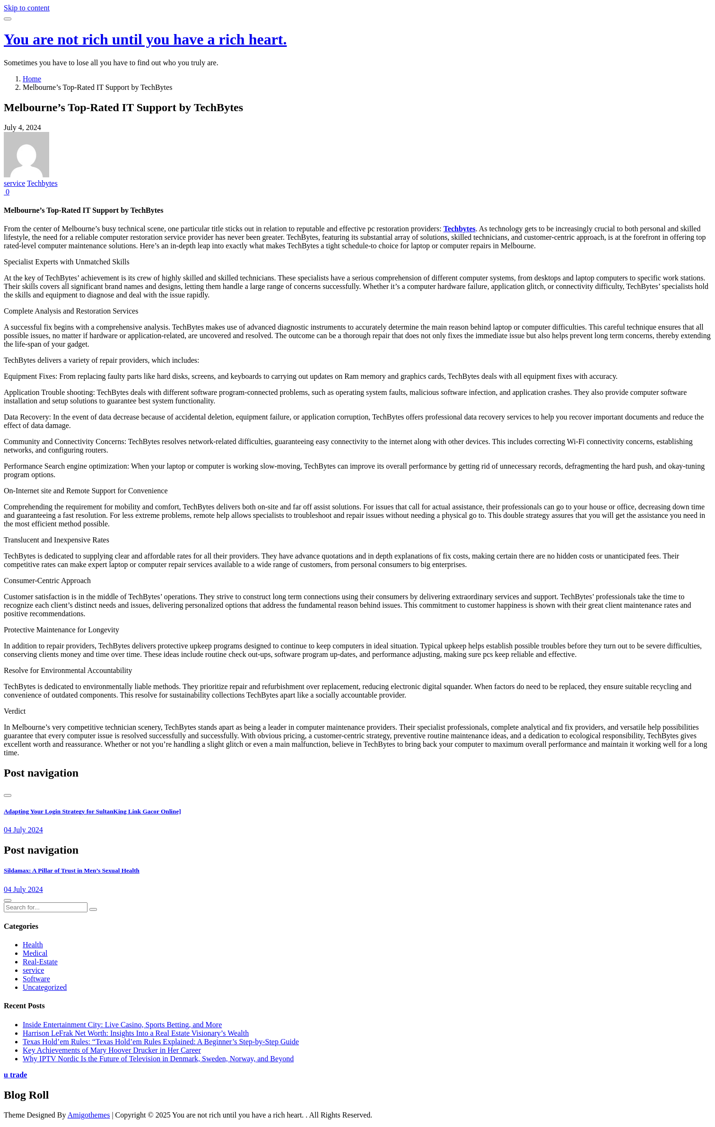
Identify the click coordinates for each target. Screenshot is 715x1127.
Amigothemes (89, 1115)
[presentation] (7, 795)
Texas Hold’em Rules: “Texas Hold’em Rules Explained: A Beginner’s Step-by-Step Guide (161, 1042)
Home (32, 79)
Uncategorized (45, 987)
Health (33, 945)
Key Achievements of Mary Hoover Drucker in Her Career (112, 1050)
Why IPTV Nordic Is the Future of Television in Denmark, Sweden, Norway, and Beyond (158, 1059)
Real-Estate (40, 962)
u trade (15, 1075)
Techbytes (42, 183)
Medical (35, 953)
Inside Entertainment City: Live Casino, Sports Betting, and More (122, 1025)
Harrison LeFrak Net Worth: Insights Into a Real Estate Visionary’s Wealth (136, 1033)
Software (36, 979)
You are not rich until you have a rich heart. (145, 39)
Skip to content (27, 8)
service (14, 183)
